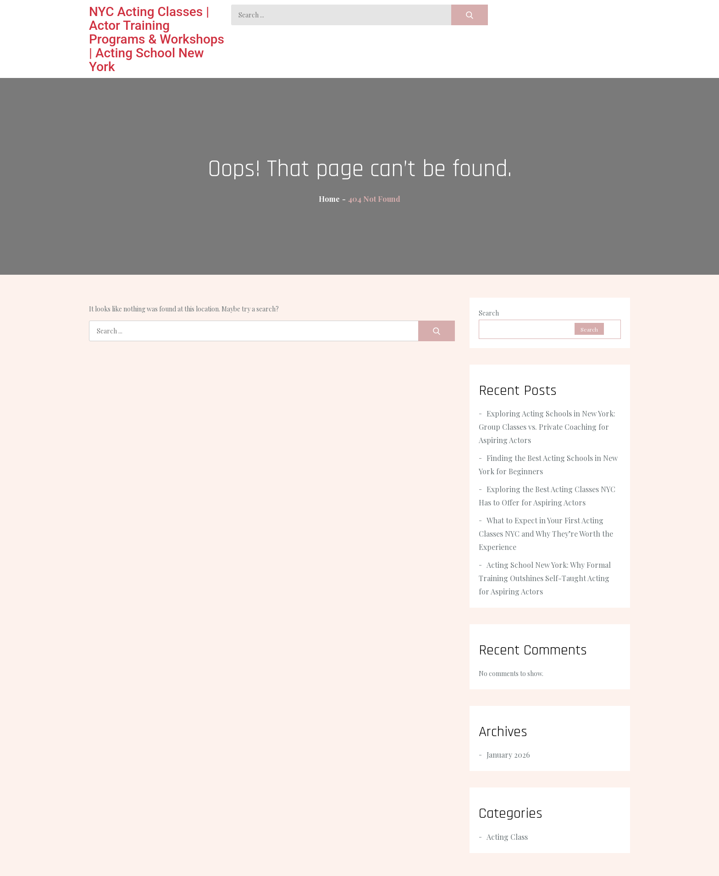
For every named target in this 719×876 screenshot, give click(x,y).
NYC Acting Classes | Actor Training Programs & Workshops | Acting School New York (156, 39)
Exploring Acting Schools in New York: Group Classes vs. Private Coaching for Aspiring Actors (547, 427)
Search (489, 313)
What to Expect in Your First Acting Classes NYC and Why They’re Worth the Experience (546, 534)
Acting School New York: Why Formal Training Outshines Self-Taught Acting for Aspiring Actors (545, 578)
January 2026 (508, 755)
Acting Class (507, 837)
